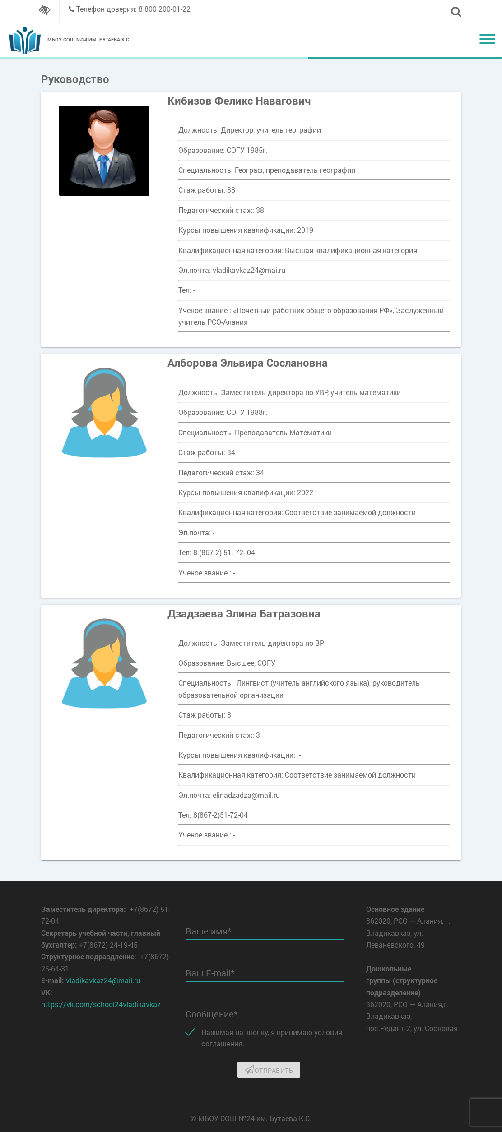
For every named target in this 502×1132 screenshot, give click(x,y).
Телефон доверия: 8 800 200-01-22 (133, 9)
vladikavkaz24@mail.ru (103, 980)
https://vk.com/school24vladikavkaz (101, 1004)
